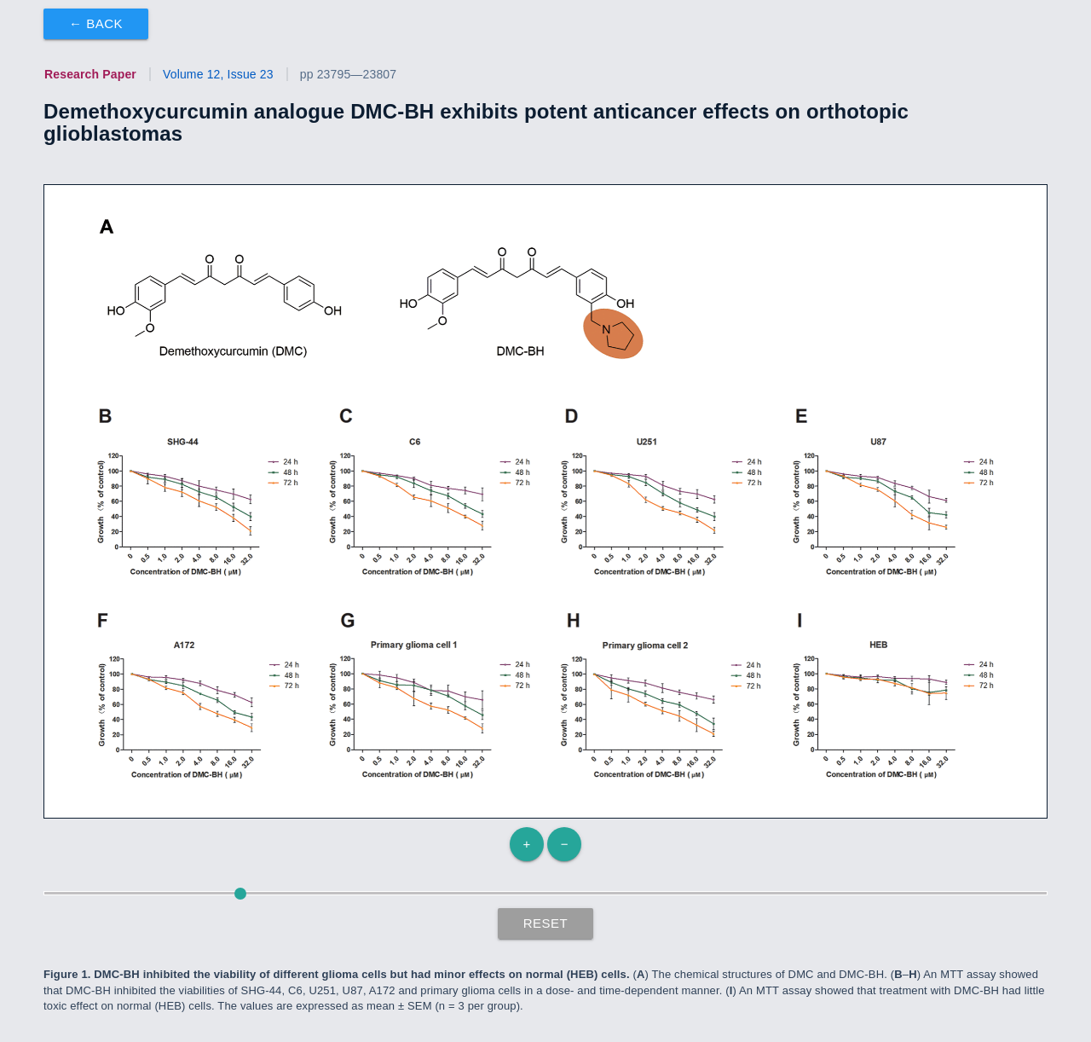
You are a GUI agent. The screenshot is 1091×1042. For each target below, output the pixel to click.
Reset (546, 923)
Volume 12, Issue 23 (218, 74)
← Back (96, 23)
